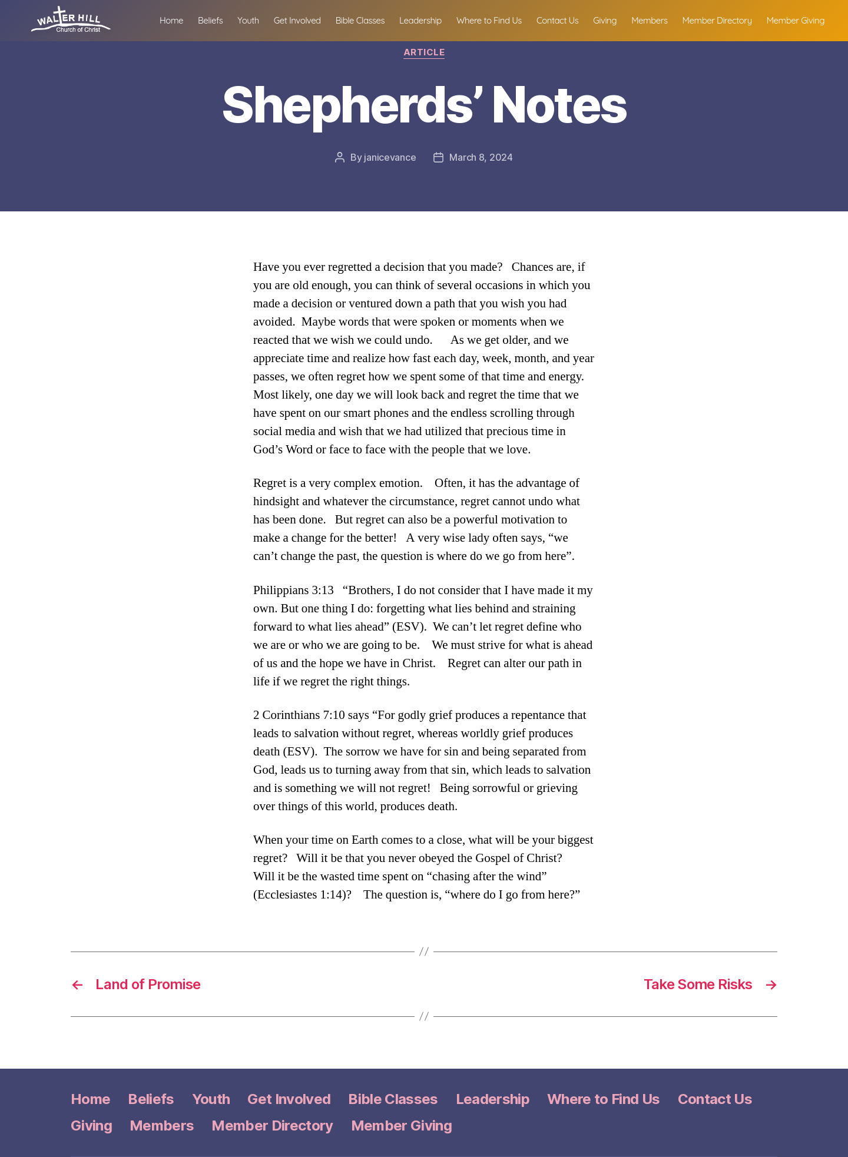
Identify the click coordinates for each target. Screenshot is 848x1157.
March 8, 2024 (481, 157)
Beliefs (282, 18)
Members (722, 18)
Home (244, 18)
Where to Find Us (561, 18)
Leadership (493, 18)
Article (424, 52)
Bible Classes (432, 18)
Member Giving (795, 33)
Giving (678, 18)
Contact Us (630, 18)
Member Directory (789, 18)
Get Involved (369, 18)
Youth (321, 18)
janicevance (390, 157)
